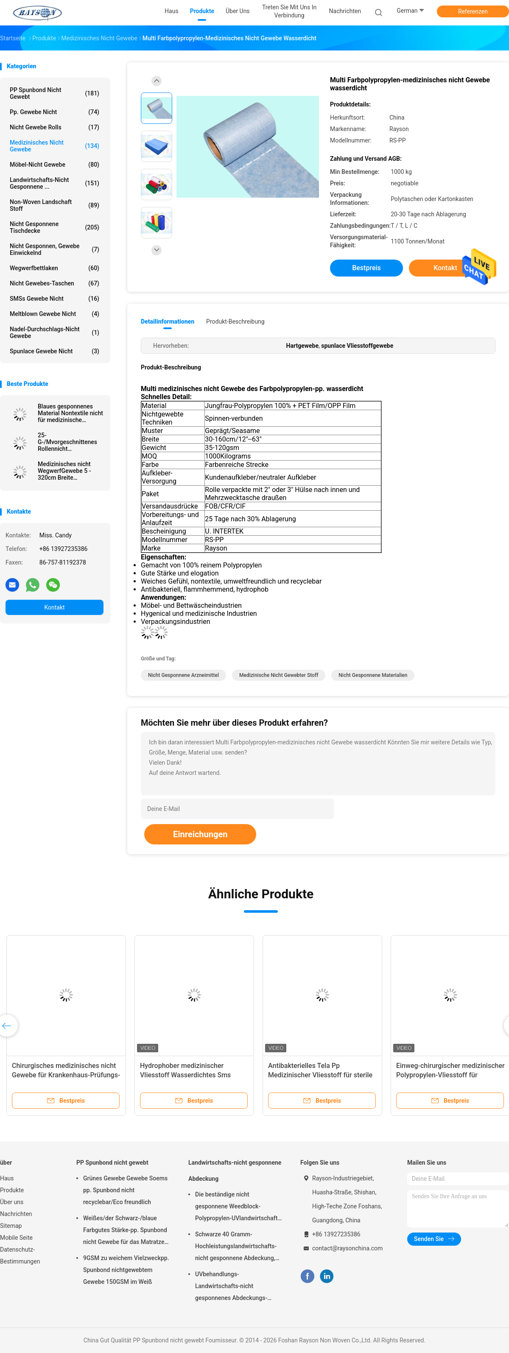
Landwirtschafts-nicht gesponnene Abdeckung (234, 1170)
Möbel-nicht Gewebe (54, 164)
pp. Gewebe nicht (54, 112)
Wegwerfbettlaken (54, 268)
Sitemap (11, 1225)
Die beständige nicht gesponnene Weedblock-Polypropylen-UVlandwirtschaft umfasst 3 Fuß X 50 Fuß (236, 1207)
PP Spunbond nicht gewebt (54, 93)
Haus (7, 1178)
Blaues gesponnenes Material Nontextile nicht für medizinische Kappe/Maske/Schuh (70, 413)
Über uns (11, 1202)
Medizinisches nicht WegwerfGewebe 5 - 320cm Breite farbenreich (64, 471)
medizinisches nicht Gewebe (54, 146)
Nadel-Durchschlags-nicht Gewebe (54, 332)
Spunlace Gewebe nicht (54, 351)
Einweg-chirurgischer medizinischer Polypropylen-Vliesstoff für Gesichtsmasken (450, 1075)
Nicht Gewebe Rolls (54, 127)
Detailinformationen (167, 321)
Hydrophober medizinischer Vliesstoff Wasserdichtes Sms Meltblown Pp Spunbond (185, 1075)
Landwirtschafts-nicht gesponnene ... (54, 183)
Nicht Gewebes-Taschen (54, 283)
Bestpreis (366, 268)
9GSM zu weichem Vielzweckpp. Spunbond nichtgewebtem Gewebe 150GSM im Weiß (126, 1270)
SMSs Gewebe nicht (54, 298)
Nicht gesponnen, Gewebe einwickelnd (54, 249)
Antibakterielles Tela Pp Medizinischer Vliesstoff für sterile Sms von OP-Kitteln (320, 1075)
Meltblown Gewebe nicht (54, 314)
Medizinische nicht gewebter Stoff (278, 675)
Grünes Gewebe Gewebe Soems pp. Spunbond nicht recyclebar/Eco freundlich (125, 1190)
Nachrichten (16, 1213)
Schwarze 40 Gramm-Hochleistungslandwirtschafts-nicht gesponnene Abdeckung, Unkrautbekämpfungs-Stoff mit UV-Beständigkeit (236, 1247)
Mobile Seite (16, 1237)
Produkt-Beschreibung (235, 321)
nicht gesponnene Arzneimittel (183, 675)
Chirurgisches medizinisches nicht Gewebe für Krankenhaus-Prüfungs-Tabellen (66, 1075)
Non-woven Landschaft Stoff (54, 205)
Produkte (12, 1190)
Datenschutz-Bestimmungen (20, 1255)
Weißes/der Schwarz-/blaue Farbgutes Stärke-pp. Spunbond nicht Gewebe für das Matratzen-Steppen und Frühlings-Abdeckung (126, 1231)
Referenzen (473, 11)
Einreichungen (200, 834)
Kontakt (54, 607)
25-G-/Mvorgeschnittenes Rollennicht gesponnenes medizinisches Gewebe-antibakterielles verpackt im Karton (70, 442)
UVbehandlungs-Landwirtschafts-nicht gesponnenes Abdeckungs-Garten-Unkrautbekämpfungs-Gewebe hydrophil (234, 1287)
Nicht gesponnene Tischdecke (54, 227)
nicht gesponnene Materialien (372, 675)
